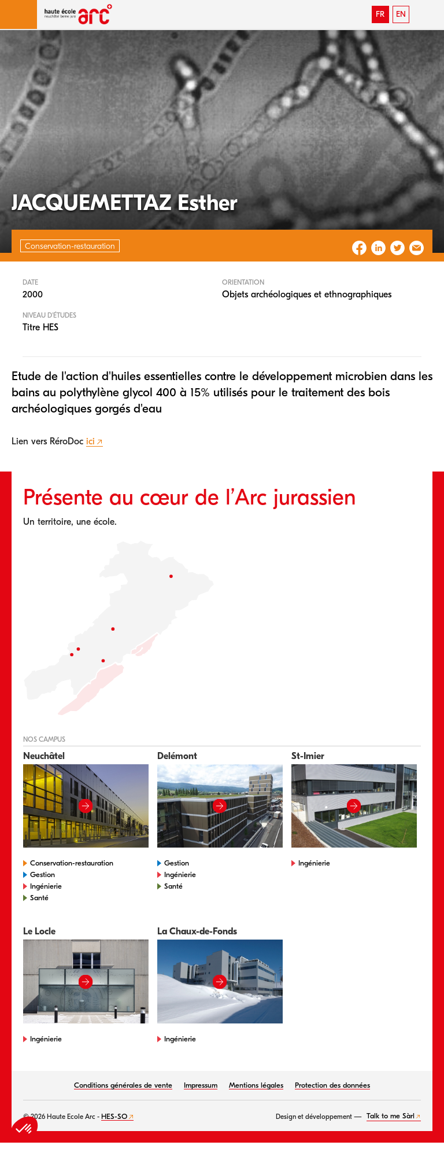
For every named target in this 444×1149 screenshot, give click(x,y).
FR (380, 14)
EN (401, 14)
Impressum (200, 1085)
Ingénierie (46, 886)
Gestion (42, 874)
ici (90, 441)
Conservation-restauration (71, 863)
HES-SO (114, 1116)
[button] (18, 14)
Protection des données (332, 1085)
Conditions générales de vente (123, 1085)
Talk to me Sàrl (391, 1115)
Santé (39, 897)
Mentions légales (256, 1085)
